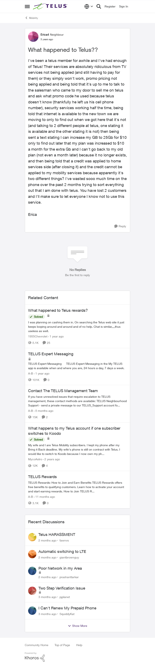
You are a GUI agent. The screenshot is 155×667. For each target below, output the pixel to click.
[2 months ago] (47, 540)
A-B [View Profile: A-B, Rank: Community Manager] (30, 373)
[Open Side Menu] (27, 6)
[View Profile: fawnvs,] (32, 537)
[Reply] (120, 226)
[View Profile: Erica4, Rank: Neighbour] (33, 36)
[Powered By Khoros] (77, 657)
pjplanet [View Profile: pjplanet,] (65, 597)
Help (79, 645)
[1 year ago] (56, 336)
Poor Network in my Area (60, 568)
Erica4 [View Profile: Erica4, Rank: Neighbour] (45, 34)
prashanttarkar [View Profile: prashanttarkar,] (69, 577)
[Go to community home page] (50, 6)
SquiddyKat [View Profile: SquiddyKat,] (67, 614)
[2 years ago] (51, 459)
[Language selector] (89, 6)
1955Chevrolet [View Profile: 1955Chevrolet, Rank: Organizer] (37, 336)
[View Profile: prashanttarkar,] (32, 571)
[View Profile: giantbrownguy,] (32, 554)
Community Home (36, 645)
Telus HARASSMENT (56, 534)
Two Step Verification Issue (61, 588)
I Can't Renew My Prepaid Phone (67, 608)
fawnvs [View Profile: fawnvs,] (64, 540)
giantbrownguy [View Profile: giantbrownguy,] (69, 557)
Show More (77, 626)
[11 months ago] (44, 496)
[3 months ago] (47, 597)
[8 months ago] (43, 410)
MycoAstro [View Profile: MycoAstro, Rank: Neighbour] (35, 459)
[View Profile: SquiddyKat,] (32, 611)
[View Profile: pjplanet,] (32, 591)
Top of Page (62, 645)
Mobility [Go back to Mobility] (31, 17)
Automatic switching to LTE (62, 551)
